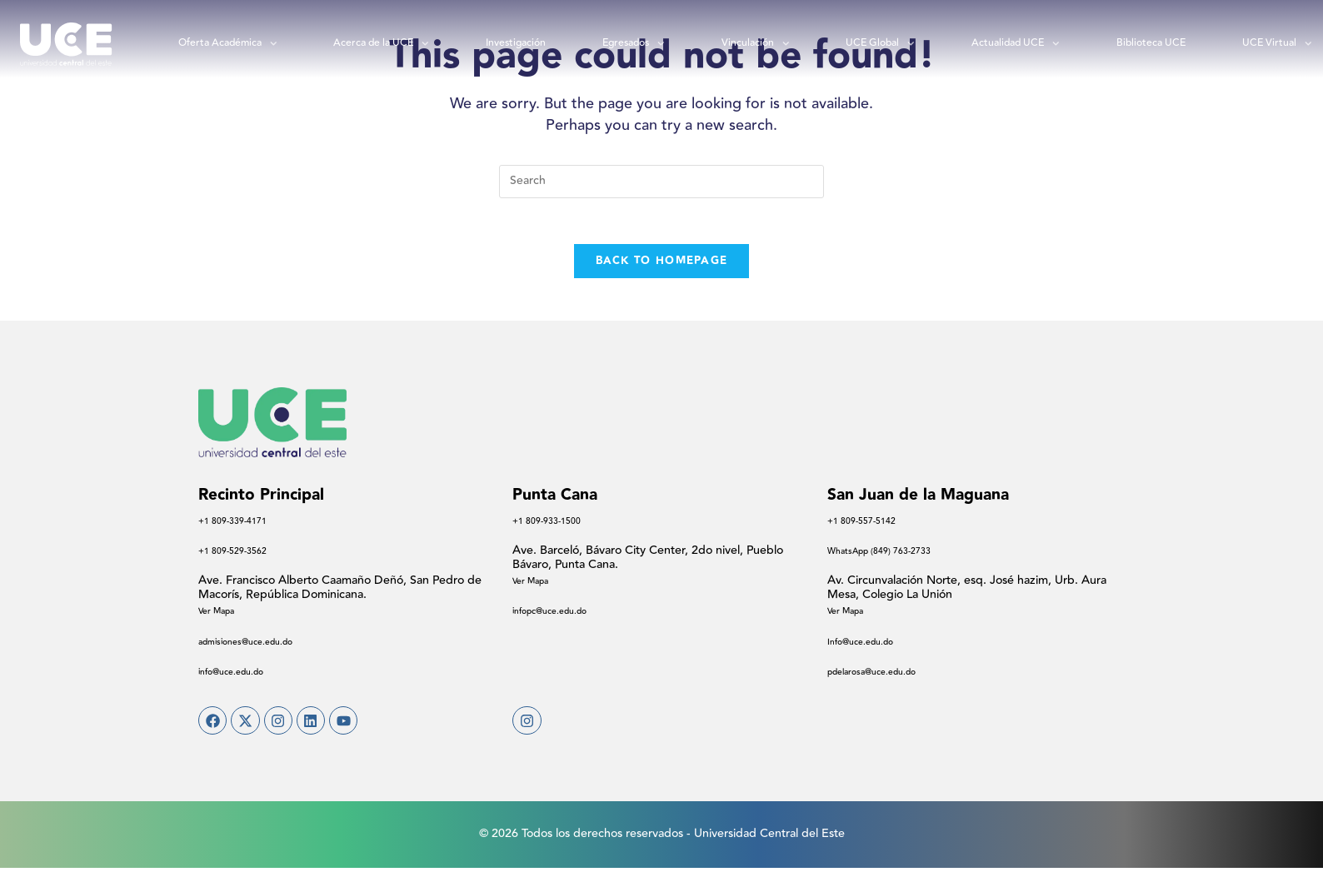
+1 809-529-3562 (245, 555)
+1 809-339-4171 (245, 525)
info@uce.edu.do (243, 676)
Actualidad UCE (1015, 44)
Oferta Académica (227, 44)
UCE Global (880, 44)
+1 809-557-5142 (874, 525)
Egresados (633, 44)
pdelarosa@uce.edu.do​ (888, 676)
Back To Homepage (662, 265)
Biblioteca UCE (1151, 43)
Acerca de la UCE (381, 44)
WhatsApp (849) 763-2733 (897, 555)
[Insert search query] (661, 181)
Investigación (516, 43)
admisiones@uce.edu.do (262, 645)
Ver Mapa (223, 615)
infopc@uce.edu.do (564, 615)
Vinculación (755, 44)
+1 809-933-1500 (559, 525)
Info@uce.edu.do (872, 645)
